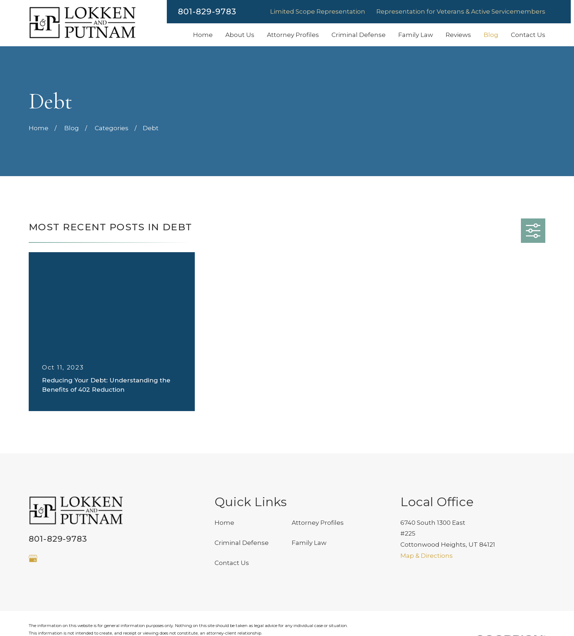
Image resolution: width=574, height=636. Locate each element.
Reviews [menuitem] (458, 34)
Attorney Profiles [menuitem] (293, 34)
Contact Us (232, 562)
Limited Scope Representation (317, 11)
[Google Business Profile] (33, 558)
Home (224, 522)
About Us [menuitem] (239, 34)
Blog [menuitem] (491, 34)
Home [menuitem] (203, 34)
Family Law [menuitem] (415, 34)
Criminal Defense (242, 542)
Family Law (309, 542)
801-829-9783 (207, 12)
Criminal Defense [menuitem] (358, 34)
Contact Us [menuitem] (528, 34)
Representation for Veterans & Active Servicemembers (460, 11)
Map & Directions (426, 555)
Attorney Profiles (318, 522)
